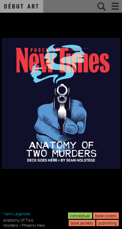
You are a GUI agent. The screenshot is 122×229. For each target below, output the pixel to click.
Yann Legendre (16, 214)
